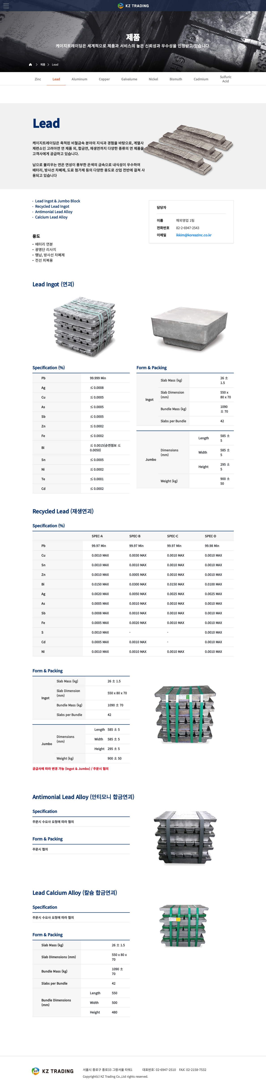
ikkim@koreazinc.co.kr (193, 230)
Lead (55, 64)
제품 (42, 64)
